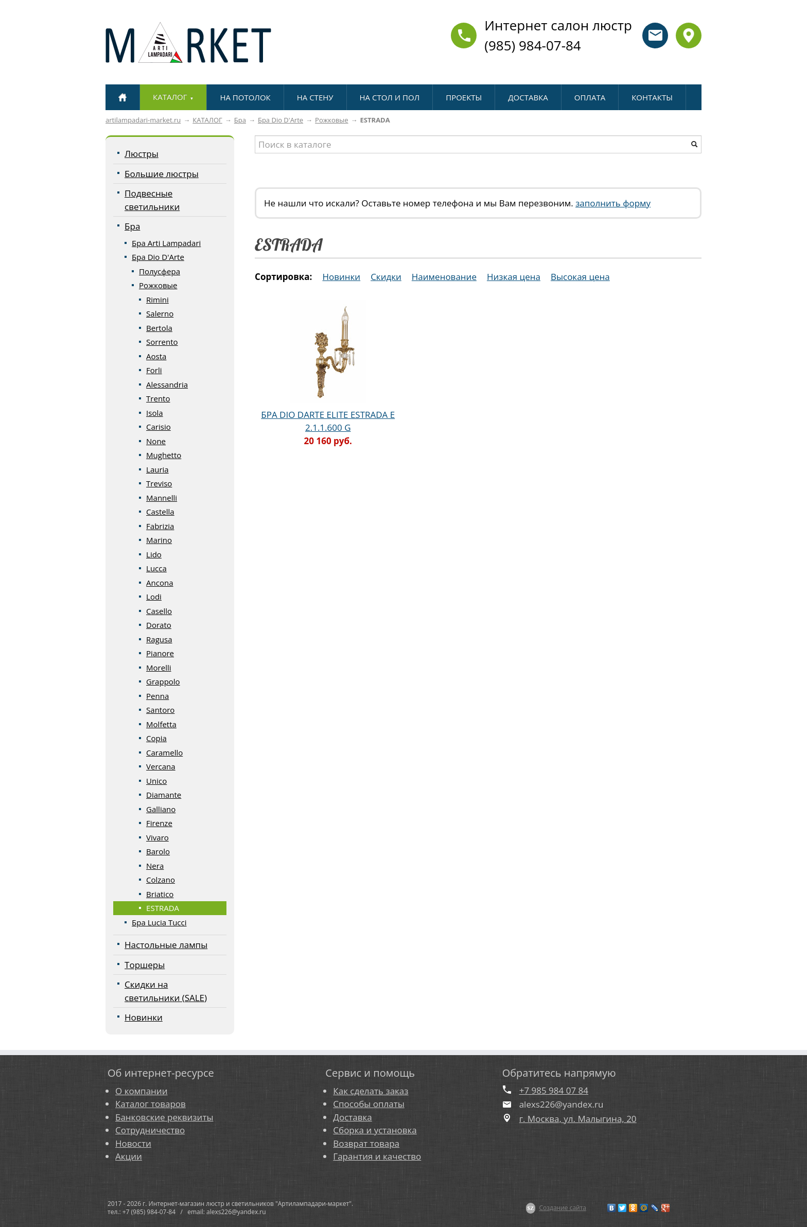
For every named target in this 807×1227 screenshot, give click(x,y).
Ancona (159, 582)
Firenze (159, 823)
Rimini (157, 299)
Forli (154, 370)
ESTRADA (162, 908)
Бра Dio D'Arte (280, 120)
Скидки (386, 277)
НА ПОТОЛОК (245, 97)
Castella (160, 511)
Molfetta (161, 724)
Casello (159, 611)
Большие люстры (162, 174)
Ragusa (159, 639)
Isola (154, 413)
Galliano (161, 809)
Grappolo (163, 681)
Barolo (158, 851)
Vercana (161, 766)
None (156, 441)
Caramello (164, 752)
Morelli (158, 667)
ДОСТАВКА (528, 97)
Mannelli (161, 498)
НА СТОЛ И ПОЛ (390, 97)
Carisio (158, 427)
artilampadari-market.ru (143, 120)
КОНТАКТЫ (652, 97)
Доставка (352, 1117)
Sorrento (162, 342)
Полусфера (159, 271)
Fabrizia (160, 526)
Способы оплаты (368, 1104)
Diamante (163, 795)
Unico (156, 781)
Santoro (160, 710)
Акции (128, 1156)
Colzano (160, 879)
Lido (154, 554)
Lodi (154, 596)
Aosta (156, 356)
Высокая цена (580, 277)
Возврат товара (366, 1143)
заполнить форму (613, 203)
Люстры (142, 154)
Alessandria (167, 384)
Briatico (159, 894)
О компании (141, 1091)
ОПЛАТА (589, 97)
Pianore (160, 653)
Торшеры (145, 965)
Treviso (159, 483)
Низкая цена (513, 277)
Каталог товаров (150, 1104)
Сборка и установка (374, 1130)
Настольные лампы (166, 945)
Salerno (159, 313)
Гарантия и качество (377, 1156)
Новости (133, 1143)
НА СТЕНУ (315, 97)
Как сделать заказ (370, 1091)
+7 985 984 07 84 (553, 1090)
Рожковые (331, 120)
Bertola (159, 328)
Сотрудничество (150, 1130)
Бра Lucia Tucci (159, 922)
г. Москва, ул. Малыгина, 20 (578, 1119)
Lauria (157, 469)
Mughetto (163, 455)
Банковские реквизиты (164, 1117)
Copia (156, 738)
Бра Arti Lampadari (166, 243)
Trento (158, 398)
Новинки (144, 1017)
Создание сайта (562, 1207)
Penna (157, 696)
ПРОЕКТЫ (464, 97)
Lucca (156, 568)
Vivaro (157, 837)
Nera (155, 866)
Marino (159, 540)
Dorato (158, 625)
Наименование (444, 277)
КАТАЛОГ (207, 120)
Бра (240, 120)
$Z (531, 1208)
